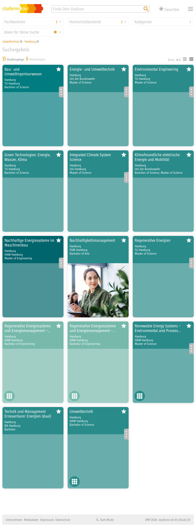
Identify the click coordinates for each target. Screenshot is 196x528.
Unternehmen (14, 519)
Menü (190, 9)
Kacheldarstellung (191, 59)
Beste (171, 60)
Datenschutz (62, 519)
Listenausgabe (184, 59)
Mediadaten (31, 519)
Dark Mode (106, 519)
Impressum (47, 519)
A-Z (178, 60)
